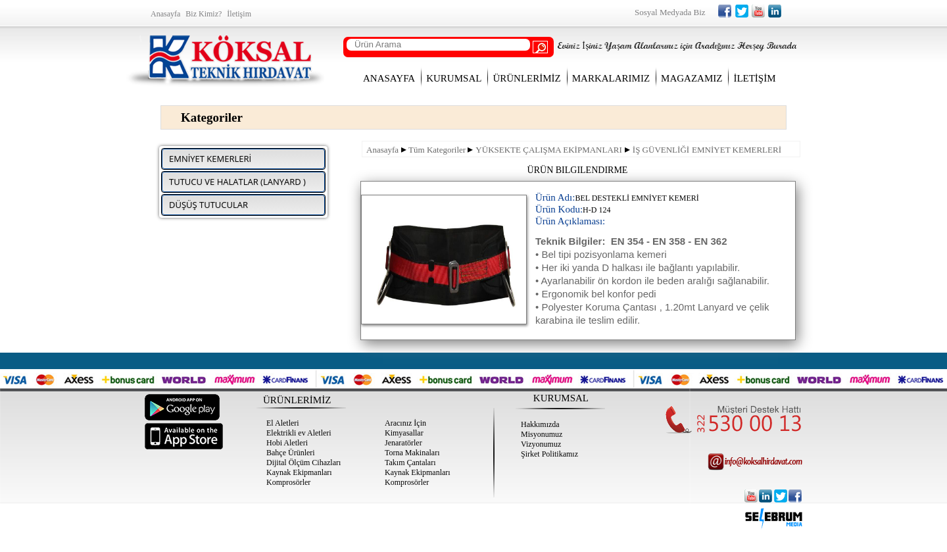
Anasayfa (382, 150)
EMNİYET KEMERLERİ (736, 150)
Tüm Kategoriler (437, 150)
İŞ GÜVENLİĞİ (661, 150)
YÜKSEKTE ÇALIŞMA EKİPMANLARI (548, 150)
